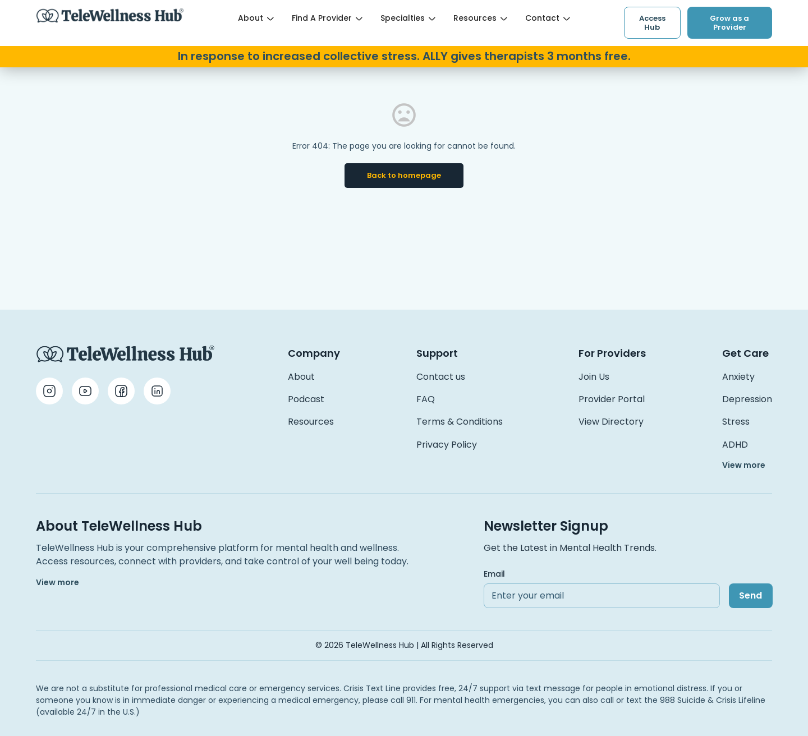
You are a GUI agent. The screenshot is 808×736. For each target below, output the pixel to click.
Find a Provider (327, 18)
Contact (547, 18)
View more (743, 465)
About (256, 18)
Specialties (407, 18)
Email (494, 573)
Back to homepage (404, 175)
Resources (480, 18)
